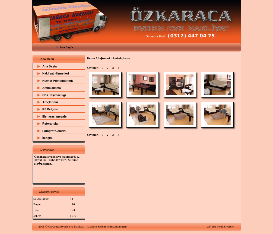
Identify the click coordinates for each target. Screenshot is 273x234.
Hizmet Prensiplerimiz (57, 80)
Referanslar (50, 123)
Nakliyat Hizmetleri (55, 73)
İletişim (47, 137)
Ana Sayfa (66, 47)
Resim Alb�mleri (98, 58)
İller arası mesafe (54, 116)
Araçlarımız (50, 102)
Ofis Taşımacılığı (54, 95)
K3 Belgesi (50, 109)
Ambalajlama (51, 87)
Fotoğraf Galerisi (54, 130)
